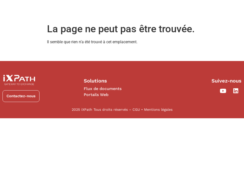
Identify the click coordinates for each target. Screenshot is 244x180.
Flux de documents (103, 88)
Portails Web (96, 94)
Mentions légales (158, 110)
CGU (136, 110)
